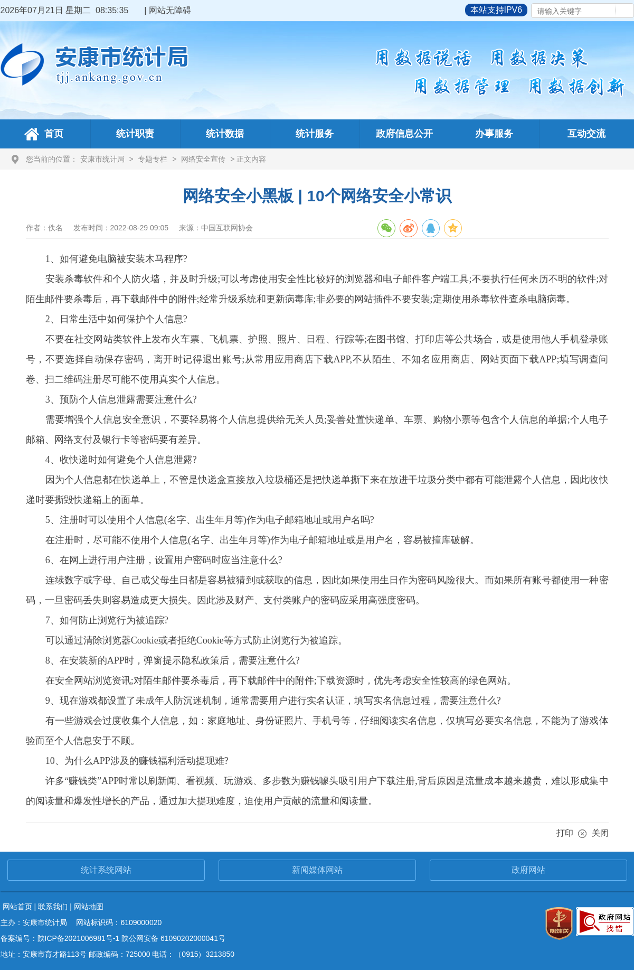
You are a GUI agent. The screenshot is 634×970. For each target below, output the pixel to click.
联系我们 (53, 906)
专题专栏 (152, 159)
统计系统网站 (106, 869)
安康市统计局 (102, 159)
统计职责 (135, 133)
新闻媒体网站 (317, 869)
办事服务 (494, 133)
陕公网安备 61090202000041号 (173, 938)
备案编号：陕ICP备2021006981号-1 (60, 938)
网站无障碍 (170, 10)
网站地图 (88, 906)
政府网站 (528, 869)
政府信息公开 (404, 133)
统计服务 (315, 133)
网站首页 (17, 906)
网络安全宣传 (203, 159)
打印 (564, 832)
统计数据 (225, 133)
